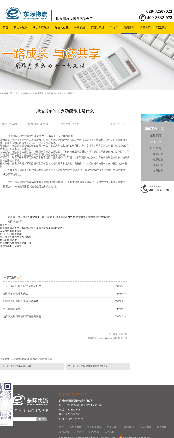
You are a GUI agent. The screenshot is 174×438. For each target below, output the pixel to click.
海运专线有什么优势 (11, 231)
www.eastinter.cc (105, 338)
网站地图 (94, 431)
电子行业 (158, 159)
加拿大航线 (62, 27)
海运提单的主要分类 (11, 245)
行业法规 (39, 93)
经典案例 (155, 148)
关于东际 (145, 27)
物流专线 (161, 427)
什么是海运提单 (12, 308)
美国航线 (79, 27)
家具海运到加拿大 (27, 217)
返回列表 (115, 124)
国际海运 (27, 359)
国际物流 (17, 359)
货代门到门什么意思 (11, 234)
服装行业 (158, 165)
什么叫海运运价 (8, 239)
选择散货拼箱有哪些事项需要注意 (22, 316)
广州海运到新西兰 (62, 217)
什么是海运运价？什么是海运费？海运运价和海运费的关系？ (32, 228)
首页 (5, 27)
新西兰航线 (97, 27)
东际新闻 (155, 135)
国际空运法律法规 (42, 359)
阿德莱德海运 (80, 217)
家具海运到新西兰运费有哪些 (15, 237)
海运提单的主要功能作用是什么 (61, 93)
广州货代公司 (45, 217)
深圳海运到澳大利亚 (99, 217)
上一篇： (6, 366)
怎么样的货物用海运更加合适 (15, 243)
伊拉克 (114, 27)
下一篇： (72, 366)
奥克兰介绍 (6, 225)
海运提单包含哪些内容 (15, 293)
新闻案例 (128, 27)
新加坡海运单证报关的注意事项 (21, 301)
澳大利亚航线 (41, 27)
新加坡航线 (20, 27)
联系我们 (161, 27)
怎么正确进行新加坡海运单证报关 (22, 286)
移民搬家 (158, 170)
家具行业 (158, 154)
